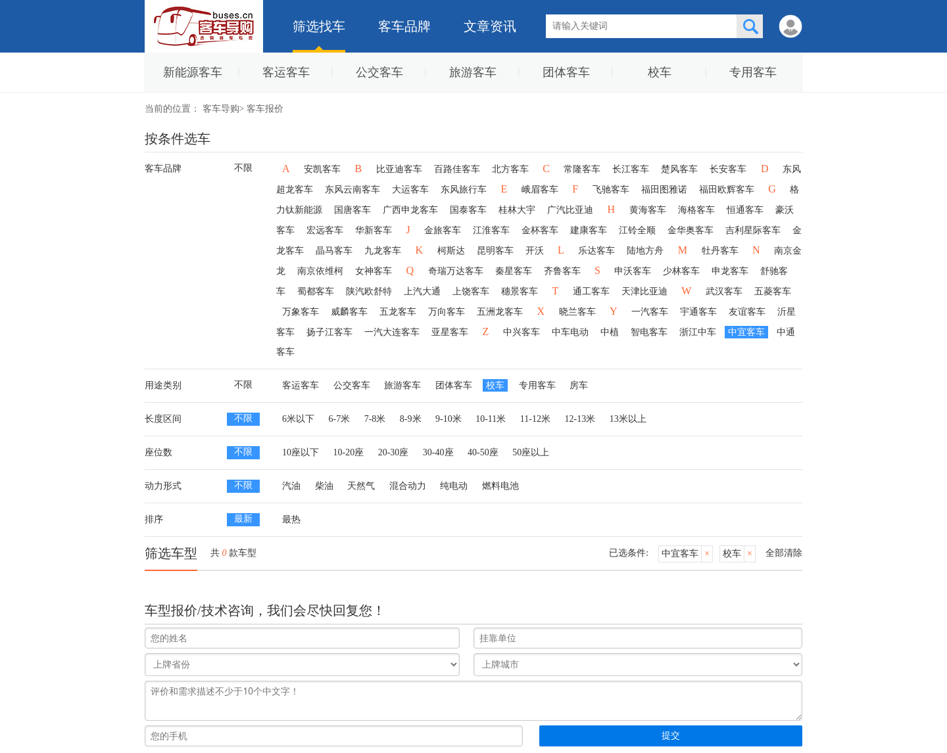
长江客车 (630, 169)
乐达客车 (596, 251)
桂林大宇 (516, 210)
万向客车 (446, 312)
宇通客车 (698, 312)
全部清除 (783, 553)
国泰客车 (468, 210)
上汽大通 (422, 291)
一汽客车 (649, 312)
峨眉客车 (540, 189)
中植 (609, 332)
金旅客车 (442, 230)
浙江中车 (697, 332)
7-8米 (375, 419)
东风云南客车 (352, 189)
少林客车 (681, 271)
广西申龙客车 (410, 210)
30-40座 (438, 452)
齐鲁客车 (562, 271)
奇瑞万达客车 (455, 271)
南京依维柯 (320, 271)
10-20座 (348, 452)
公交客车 (379, 72)
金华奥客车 (691, 230)
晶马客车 (334, 251)
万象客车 (300, 312)
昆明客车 (495, 251)
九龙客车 (382, 251)
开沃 (534, 251)
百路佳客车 (457, 169)
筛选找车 (319, 26)
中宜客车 (746, 332)
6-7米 (340, 419)
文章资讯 (490, 26)
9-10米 (448, 419)
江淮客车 (491, 230)
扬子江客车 (329, 332)
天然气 (361, 486)
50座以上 (530, 452)
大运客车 (410, 189)
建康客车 (588, 230)
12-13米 (580, 419)
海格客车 (696, 210)
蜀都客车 (315, 291)
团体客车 (566, 72)
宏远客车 (324, 230)
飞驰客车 (611, 189)
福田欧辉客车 (726, 189)
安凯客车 (322, 169)
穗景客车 (519, 291)
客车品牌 (404, 26)
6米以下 (298, 419)
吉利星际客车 (753, 230)
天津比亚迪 (644, 291)
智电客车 (649, 332)
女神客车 (373, 271)
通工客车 (591, 291)
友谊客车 (747, 312)
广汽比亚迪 (570, 210)
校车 (659, 72)
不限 (243, 168)
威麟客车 (349, 312)
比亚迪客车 (399, 169)
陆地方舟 (645, 251)
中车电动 (570, 332)
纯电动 (454, 486)
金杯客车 (540, 230)
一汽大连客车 (392, 332)
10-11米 (490, 419)
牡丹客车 (720, 251)
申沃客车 (632, 271)
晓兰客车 (577, 312)
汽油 (291, 486)
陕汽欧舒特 (369, 291)
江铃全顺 (637, 230)
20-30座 (393, 452)
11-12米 (535, 419)
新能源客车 (192, 72)
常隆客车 (582, 169)
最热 (291, 519)
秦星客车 (513, 271)
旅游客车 (473, 72)
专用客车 (753, 72)
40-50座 (483, 452)
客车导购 (221, 109)
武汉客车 (724, 291)
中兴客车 (521, 332)
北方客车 (510, 169)
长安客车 (728, 169)
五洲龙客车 (500, 312)
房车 (579, 385)
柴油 (324, 486)
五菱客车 (772, 291)
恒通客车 (745, 210)
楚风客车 (679, 169)
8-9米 (411, 419)
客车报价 (265, 109)
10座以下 (300, 452)
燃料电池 (500, 486)
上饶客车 (470, 291)
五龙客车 (397, 312)
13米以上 (628, 419)
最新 (243, 519)
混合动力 (407, 486)
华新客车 (373, 230)
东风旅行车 (464, 189)
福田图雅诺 (664, 189)
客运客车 (286, 72)
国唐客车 (352, 210)
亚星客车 (449, 332)
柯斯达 (451, 251)
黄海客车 (647, 210)
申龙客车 (730, 271)
